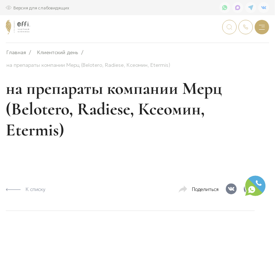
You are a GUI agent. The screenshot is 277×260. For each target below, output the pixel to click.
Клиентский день (57, 76)
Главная (16, 76)
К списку (25, 213)
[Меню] (262, 27)
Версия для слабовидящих (41, 7)
